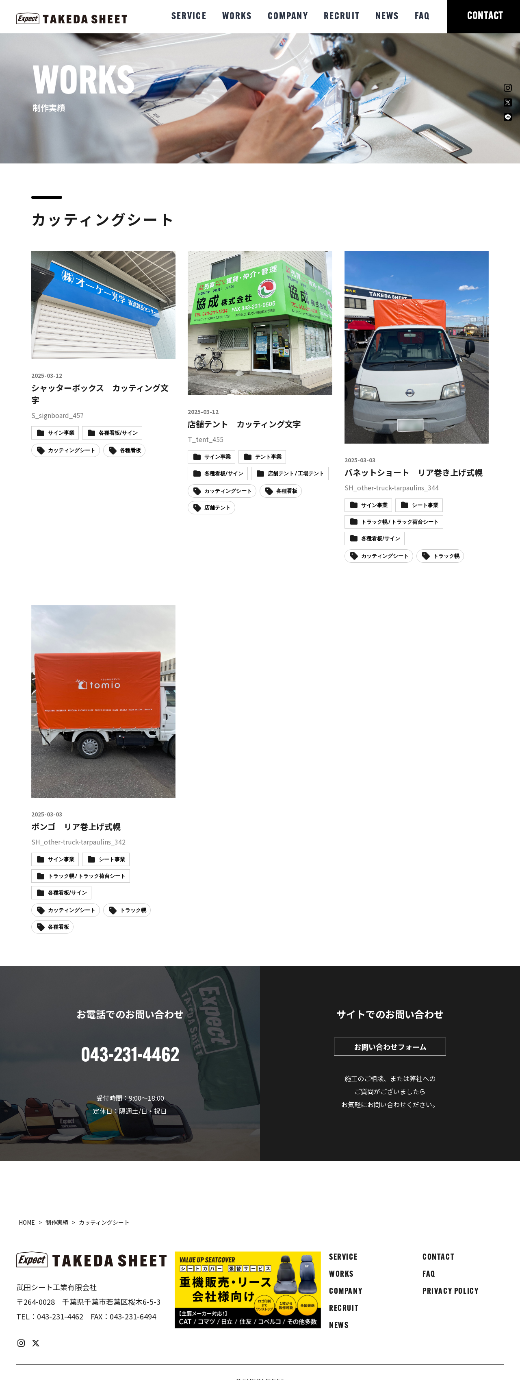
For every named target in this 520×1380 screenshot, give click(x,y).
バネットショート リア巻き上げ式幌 (413, 472)
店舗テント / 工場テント (296, 474)
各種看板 (130, 450)
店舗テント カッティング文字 (244, 424)
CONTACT (485, 16)
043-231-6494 (133, 1316)
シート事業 (425, 505)
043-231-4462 (60, 1316)
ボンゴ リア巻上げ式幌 (76, 826)
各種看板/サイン (118, 433)
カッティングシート (71, 450)
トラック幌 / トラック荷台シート (400, 522)
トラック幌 (446, 556)
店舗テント (217, 508)
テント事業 (268, 457)
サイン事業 (61, 433)
